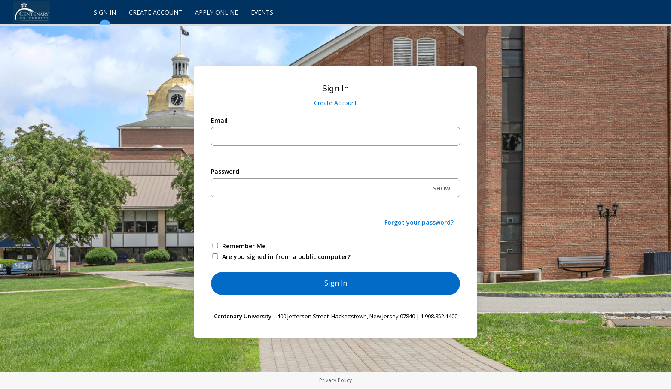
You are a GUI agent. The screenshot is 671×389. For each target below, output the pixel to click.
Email (219, 120)
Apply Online (216, 12)
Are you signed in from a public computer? (286, 257)
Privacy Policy (335, 380)
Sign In (105, 16)
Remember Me (243, 246)
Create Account (155, 12)
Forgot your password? (419, 222)
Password (225, 171)
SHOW (441, 188)
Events (262, 12)
